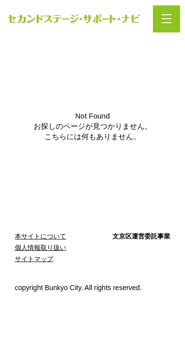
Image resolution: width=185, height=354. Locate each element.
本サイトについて (40, 236)
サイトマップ (34, 259)
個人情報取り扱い (40, 247)
